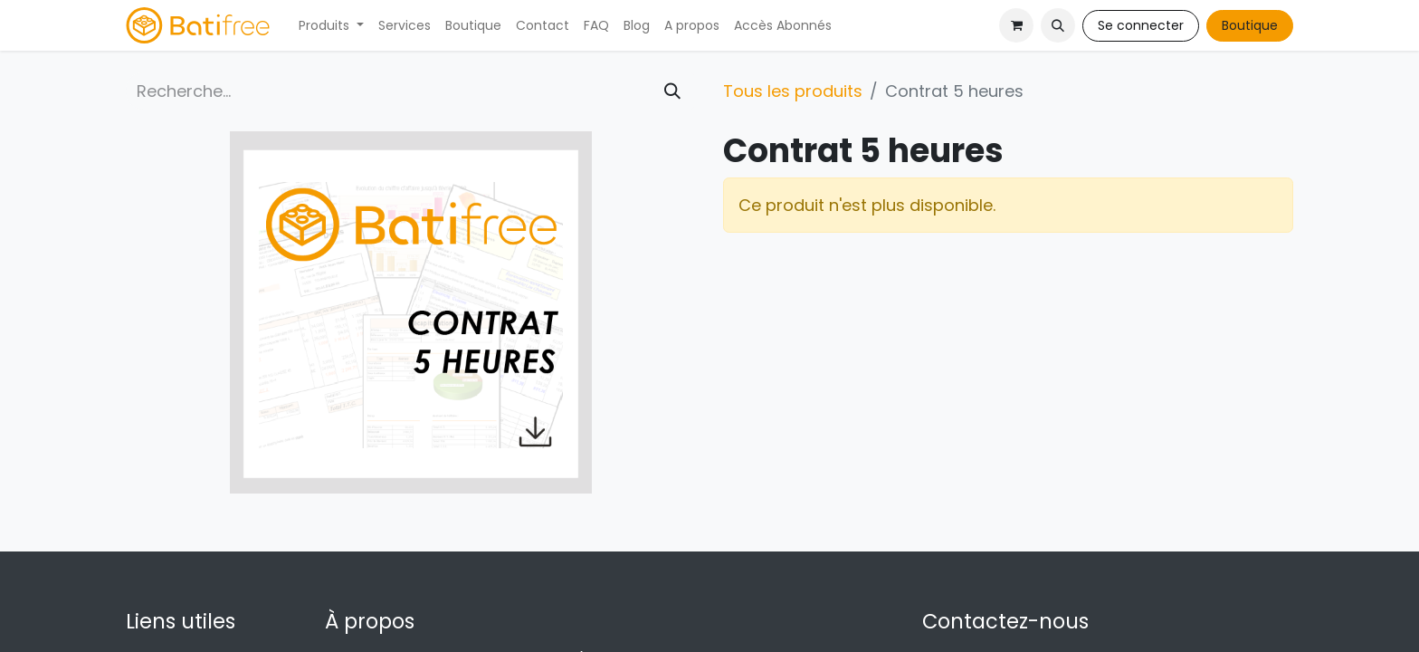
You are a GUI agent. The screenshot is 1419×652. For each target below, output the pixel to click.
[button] (1058, 25)
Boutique (1250, 25)
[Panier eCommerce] (1016, 25)
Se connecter (1141, 25)
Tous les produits (792, 91)
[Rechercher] (672, 91)
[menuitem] (331, 26)
